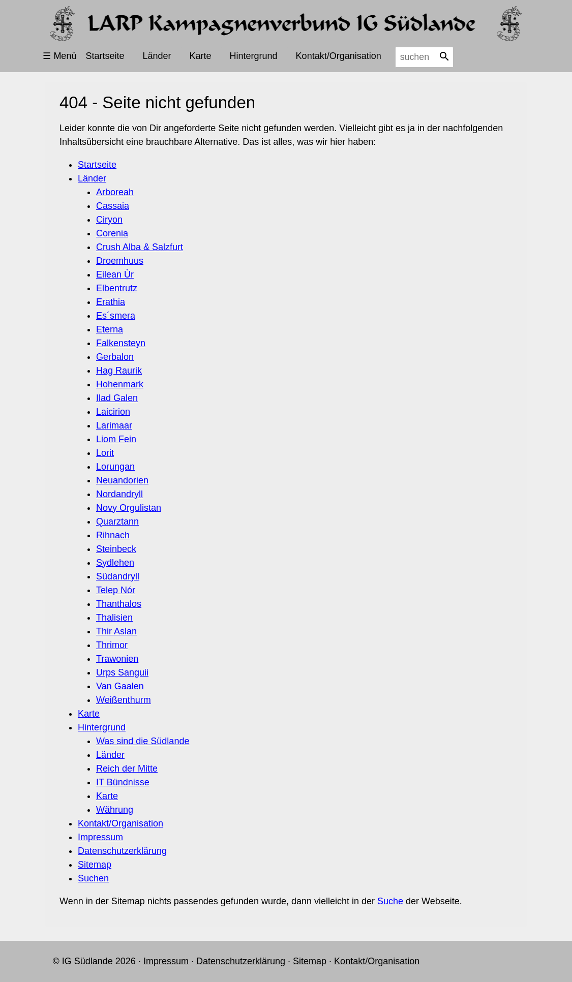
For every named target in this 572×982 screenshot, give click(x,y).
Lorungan (115, 467)
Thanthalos (118, 604)
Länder (156, 56)
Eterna (109, 329)
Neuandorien (122, 480)
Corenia (112, 233)
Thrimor (112, 645)
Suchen (93, 878)
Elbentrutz (116, 288)
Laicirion (113, 412)
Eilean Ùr (115, 274)
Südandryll (117, 576)
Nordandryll (119, 494)
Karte (201, 56)
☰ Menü (59, 56)
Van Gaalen (120, 686)
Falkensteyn (120, 343)
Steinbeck (116, 549)
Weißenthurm (123, 700)
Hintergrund (254, 56)
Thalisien (114, 617)
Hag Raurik (119, 370)
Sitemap (94, 865)
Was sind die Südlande (142, 741)
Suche (390, 901)
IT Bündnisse (122, 782)
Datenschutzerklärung (122, 851)
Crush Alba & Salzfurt (139, 247)
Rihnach (113, 535)
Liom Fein (116, 439)
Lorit (105, 453)
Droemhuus (119, 261)
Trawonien (117, 659)
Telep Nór (115, 590)
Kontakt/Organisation (338, 56)
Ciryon (109, 219)
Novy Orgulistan (128, 508)
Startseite (104, 56)
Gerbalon (115, 357)
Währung (114, 810)
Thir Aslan (116, 631)
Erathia (110, 302)
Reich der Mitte (127, 768)
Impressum (100, 837)
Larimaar (114, 425)
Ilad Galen (117, 398)
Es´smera (115, 316)
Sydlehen (115, 563)
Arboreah (115, 192)
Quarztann (117, 521)
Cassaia (112, 206)
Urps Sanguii (122, 672)
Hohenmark (119, 384)
